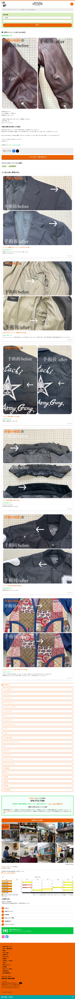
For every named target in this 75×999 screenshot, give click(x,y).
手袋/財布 (6, 776)
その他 (5, 733)
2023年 (14, 9)
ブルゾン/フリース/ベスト (9, 763)
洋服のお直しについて (8, 946)
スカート (6, 715)
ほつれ (4, 166)
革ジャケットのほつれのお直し (14, 145)
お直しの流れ (6, 952)
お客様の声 (10, 9)
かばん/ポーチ (7, 693)
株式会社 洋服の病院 (37, 4)
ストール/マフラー (8, 720)
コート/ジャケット (8, 698)
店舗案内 (5, 958)
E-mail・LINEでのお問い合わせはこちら (11, 987)
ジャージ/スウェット (8, 702)
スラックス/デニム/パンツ (9, 724)
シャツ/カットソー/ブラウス (10, 707)
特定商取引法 (8, 921)
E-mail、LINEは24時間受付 (9, 873)
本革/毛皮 (6, 781)
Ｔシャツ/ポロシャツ (8, 689)
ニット (5, 746)
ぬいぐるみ (6, 750)
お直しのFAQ (6, 956)
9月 (17, 9)
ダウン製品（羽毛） (8, 737)
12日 (20, 9)
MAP (21, 983)
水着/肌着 (6, 785)
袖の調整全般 (13, 166)
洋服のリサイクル (9, 911)
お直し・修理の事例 (7, 948)
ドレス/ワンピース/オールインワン (11, 741)
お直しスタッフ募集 (9, 918)
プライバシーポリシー (10, 924)
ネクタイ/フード (7, 755)
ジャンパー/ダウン (8, 711)
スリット (6, 728)
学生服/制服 (6, 768)
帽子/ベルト (6, 772)
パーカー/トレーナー (8, 759)
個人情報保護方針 (7, 973)
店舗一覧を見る (69, 864)
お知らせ (7, 908)
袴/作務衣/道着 (7, 790)
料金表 (4, 950)
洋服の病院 (4, 9)
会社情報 (7, 914)
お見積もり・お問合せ (8, 960)
